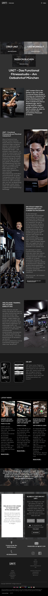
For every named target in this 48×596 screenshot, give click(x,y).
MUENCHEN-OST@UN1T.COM (36, 554)
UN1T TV (35, 572)
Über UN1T (35, 569)
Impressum (12, 584)
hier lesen (36, 537)
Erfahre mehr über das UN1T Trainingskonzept (34, 285)
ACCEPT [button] (11, 593)
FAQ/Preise (12, 580)
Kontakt (12, 586)
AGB (35, 575)
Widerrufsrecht (12, 583)
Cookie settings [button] (5, 593)
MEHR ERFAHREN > (12, 52)
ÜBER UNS (24, 490)
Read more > (5, 462)
